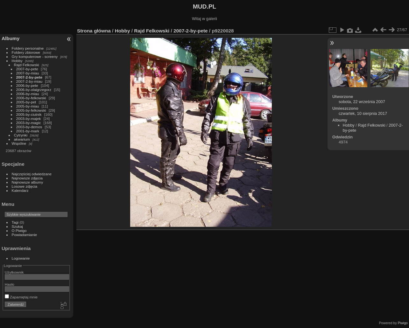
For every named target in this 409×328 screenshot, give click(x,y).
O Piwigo (19, 230)
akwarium (22, 139)
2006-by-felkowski (31, 98)
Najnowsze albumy (27, 182)
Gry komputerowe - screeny (35, 56)
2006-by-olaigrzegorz (34, 89)
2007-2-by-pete (29, 77)
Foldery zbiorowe (26, 52)
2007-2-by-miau (29, 81)
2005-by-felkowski (31, 110)
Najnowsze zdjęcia (27, 178)
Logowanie (21, 258)
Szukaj (17, 226)
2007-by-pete (27, 69)
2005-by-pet (26, 102)
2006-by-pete (27, 85)
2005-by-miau (27, 106)
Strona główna (94, 30)
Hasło (9, 284)
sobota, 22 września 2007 (362, 101)
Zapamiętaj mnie (21, 297)
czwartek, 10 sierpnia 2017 (363, 113)
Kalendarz (20, 190)
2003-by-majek (28, 118)
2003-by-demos (29, 127)
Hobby (17, 61)
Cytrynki (21, 135)
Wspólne (19, 143)
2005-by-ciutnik (29, 114)
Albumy (10, 38)
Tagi (15, 222)
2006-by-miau (27, 94)
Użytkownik (14, 272)
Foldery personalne (28, 48)
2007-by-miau (27, 73)
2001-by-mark (27, 131)
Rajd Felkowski (26, 65)
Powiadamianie (24, 235)
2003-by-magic (28, 123)
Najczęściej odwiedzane (32, 174)
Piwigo (403, 323)
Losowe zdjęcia (24, 186)
